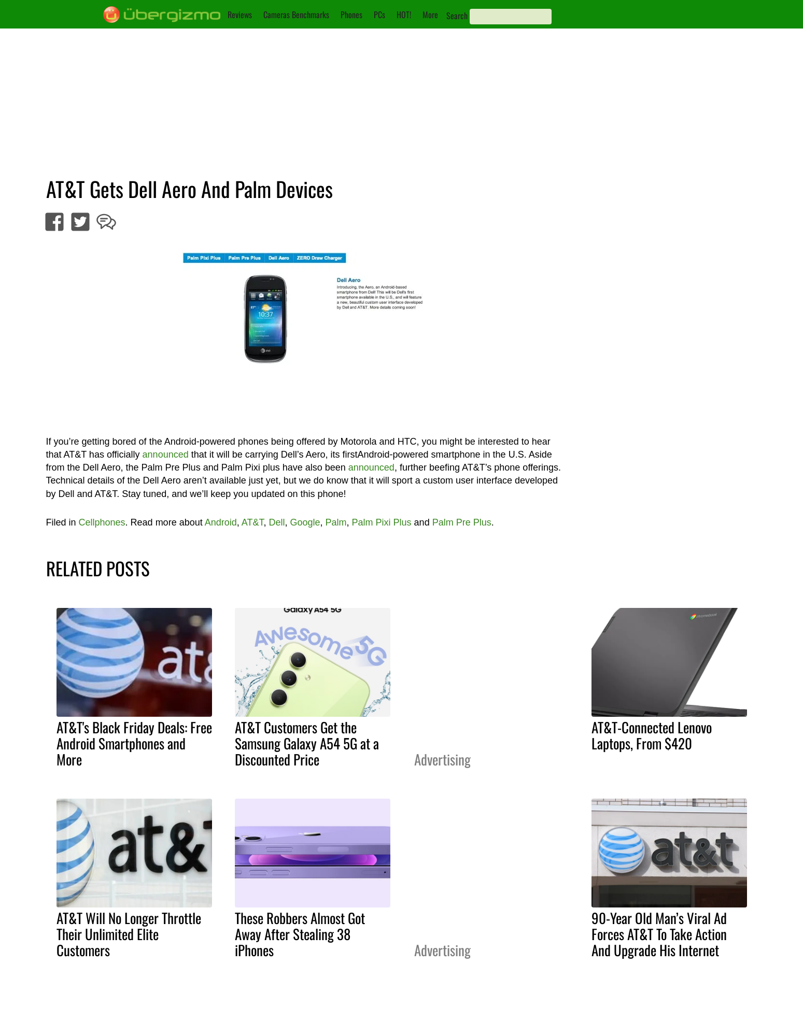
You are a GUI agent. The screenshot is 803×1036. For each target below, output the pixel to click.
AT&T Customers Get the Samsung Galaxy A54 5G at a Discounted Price (307, 743)
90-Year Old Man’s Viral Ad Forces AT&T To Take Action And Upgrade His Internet (659, 933)
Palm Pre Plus (461, 522)
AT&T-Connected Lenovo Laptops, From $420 (651, 735)
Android (221, 522)
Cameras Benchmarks (296, 14)
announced (166, 454)
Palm (336, 522)
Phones (351, 14)
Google (305, 522)
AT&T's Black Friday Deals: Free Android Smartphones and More (134, 743)
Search (457, 15)
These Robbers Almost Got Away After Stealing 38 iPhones (300, 933)
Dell (277, 522)
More (430, 14)
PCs (379, 14)
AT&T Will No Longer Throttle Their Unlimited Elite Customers (129, 933)
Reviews (240, 14)
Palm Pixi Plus (382, 522)
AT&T (253, 522)
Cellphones (102, 522)
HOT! (404, 14)
